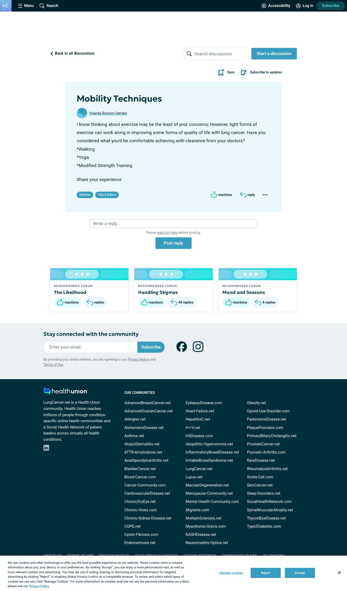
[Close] (339, 572)
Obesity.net (256, 403)
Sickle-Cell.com (260, 477)
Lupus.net (194, 477)
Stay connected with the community (91, 334)
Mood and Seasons (243, 292)
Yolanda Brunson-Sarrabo (108, 113)
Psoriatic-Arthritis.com (266, 452)
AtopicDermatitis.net (142, 444)
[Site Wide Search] (49, 6)
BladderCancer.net (140, 469)
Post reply (173, 243)
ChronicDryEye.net (140, 501)
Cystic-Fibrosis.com (141, 534)
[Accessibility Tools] (275, 6)
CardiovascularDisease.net (147, 493)
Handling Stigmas (158, 292)
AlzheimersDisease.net (144, 427)
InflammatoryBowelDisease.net (212, 452)
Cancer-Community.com (145, 485)
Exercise (85, 194)
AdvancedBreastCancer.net (147, 403)
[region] (173, 573)
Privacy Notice (138, 359)
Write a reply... (106, 223)
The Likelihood (70, 292)
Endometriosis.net (139, 542)
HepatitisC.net (198, 419)
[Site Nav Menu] (26, 6)
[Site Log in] (304, 6)
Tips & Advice (107, 194)
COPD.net (132, 526)
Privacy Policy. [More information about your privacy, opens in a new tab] (39, 586)
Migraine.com (197, 510)
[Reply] (247, 194)
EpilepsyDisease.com (204, 403)
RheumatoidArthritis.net (267, 469)
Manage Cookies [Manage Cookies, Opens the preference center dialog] (231, 573)
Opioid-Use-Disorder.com (268, 411)
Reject (265, 573)
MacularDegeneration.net (207, 485)
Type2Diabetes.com (264, 526)
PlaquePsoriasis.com (265, 427)
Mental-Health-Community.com (212, 501)
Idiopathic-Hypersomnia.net (209, 444)
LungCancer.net (199, 469)
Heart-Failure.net (200, 411)
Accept (300, 573)
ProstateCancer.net (263, 444)
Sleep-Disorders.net (263, 493)
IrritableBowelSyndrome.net (209, 460)
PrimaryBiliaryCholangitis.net (272, 436)
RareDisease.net (261, 460)
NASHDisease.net (201, 534)
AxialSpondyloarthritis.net (146, 460)
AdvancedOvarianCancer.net (148, 411)
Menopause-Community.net (209, 493)
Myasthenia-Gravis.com (206, 526)
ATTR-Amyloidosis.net (143, 452)
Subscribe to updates (260, 72)
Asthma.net (134, 436)
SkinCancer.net (260, 485)
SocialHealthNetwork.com (269, 501)
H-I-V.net (193, 427)
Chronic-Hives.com (140, 510)
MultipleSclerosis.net (203, 518)
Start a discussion (274, 53)
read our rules (167, 232)
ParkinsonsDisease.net (266, 419)
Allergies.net (135, 419)
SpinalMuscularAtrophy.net (270, 510)
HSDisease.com (199, 436)
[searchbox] (221, 53)
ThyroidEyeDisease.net (266, 518)
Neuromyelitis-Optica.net (207, 542)
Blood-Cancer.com (140, 477)
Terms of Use (53, 365)
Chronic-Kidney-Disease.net (147, 518)
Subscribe (330, 5)
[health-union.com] (65, 392)
